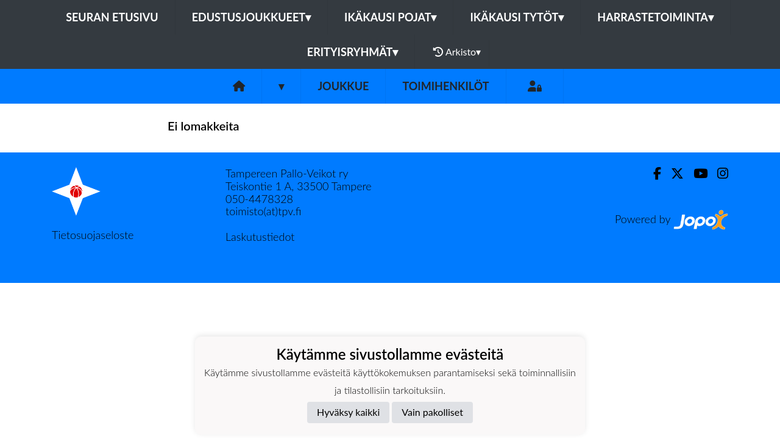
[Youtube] (695, 173)
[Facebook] (652, 173)
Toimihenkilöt (445, 86)
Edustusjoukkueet (251, 17)
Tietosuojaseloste (92, 234)
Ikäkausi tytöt (517, 17)
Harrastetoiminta (655, 17)
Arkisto (457, 52)
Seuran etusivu (112, 17)
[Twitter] (672, 173)
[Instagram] (717, 173)
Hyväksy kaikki (348, 412)
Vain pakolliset (432, 412)
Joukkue (343, 86)
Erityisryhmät (352, 52)
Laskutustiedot (259, 236)
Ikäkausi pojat (390, 17)
